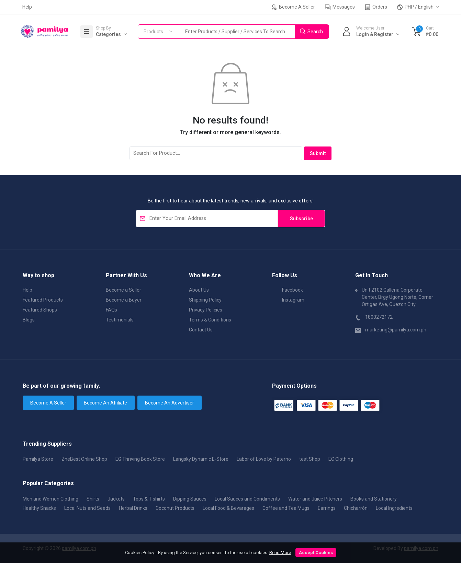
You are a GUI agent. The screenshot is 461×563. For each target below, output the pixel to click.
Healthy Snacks (39, 508)
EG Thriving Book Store (140, 459)
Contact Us (201, 329)
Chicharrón (356, 508)
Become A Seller (293, 7)
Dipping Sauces (189, 499)
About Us (199, 290)
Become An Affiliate (105, 403)
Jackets (116, 499)
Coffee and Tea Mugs (286, 508)
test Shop (309, 459)
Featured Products (43, 300)
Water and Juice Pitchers (315, 499)
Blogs (29, 319)
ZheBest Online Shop (84, 459)
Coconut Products (175, 508)
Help (27, 7)
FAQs (111, 310)
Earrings (327, 508)
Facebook (287, 289)
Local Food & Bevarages (228, 508)
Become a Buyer (124, 300)
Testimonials (120, 319)
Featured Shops (40, 310)
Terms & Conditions (210, 319)
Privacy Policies (205, 310)
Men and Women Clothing (50, 499)
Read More (280, 552)
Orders (376, 7)
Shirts (93, 499)
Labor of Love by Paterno (264, 459)
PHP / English (415, 7)
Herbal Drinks (133, 508)
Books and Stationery (373, 499)
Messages (340, 7)
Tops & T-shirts (149, 499)
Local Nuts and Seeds (87, 508)
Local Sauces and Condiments (247, 499)
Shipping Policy (205, 300)
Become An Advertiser (169, 403)
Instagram (288, 299)
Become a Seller (123, 290)
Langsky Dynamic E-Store (200, 459)
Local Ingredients (394, 508)
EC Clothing (340, 459)
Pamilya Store (38, 459)
